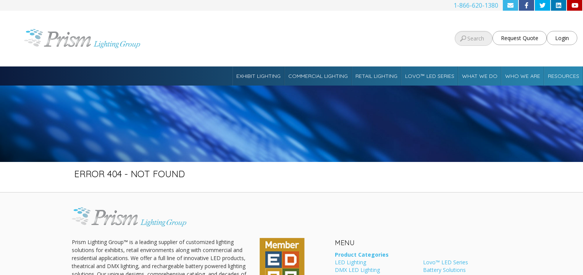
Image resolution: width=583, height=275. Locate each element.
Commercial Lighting (318, 76)
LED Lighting (350, 263)
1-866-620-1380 (476, 5)
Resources (563, 76)
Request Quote (519, 38)
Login (562, 38)
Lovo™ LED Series (429, 76)
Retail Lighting (376, 76)
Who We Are (522, 76)
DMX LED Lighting (357, 270)
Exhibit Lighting (258, 76)
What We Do (479, 76)
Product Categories (362, 255)
